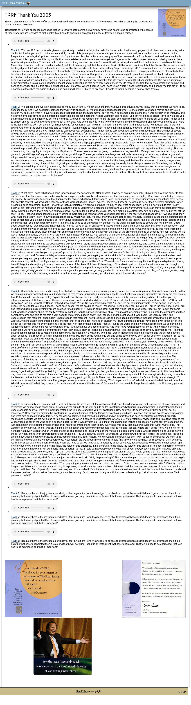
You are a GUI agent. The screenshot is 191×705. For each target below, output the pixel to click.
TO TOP (181, 691)
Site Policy (82, 691)
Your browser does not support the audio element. (34, 41)
